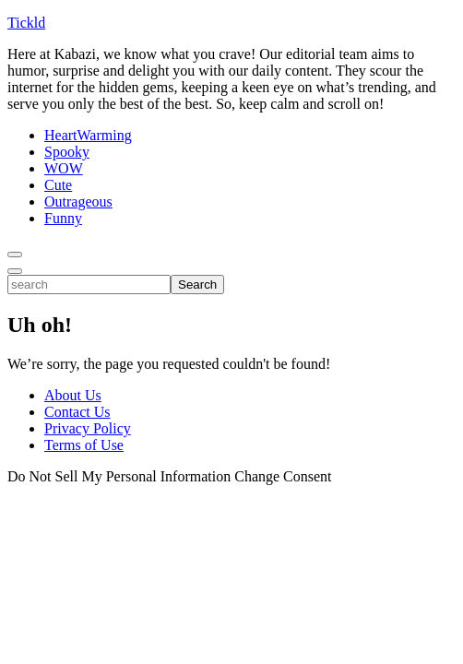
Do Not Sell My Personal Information (119, 476)
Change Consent (282, 476)
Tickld (26, 22)
